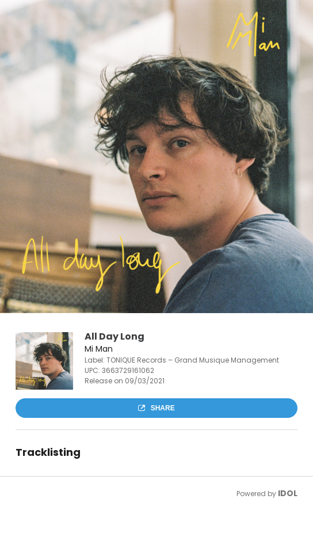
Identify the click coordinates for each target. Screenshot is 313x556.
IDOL (287, 493)
